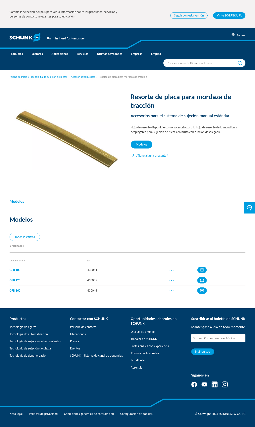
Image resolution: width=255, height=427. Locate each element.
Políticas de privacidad (43, 414)
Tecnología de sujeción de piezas (47, 77)
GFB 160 (15, 290)
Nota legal (16, 414)
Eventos (75, 348)
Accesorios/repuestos (81, 77)
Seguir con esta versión (189, 15)
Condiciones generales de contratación (89, 414)
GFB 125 (15, 280)
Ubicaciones (78, 334)
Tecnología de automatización (29, 334)
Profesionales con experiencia (150, 346)
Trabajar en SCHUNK (144, 339)
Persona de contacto (83, 327)
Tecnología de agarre (23, 327)
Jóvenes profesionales (145, 353)
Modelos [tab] (141, 144)
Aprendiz (136, 367)
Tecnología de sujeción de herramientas (35, 341)
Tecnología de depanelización (28, 355)
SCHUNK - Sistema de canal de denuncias (96, 355)
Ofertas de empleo (143, 332)
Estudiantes (138, 360)
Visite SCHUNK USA (229, 15)
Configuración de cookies (136, 414)
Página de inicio (18, 77)
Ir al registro (203, 351)
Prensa (74, 341)
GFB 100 (15, 270)
